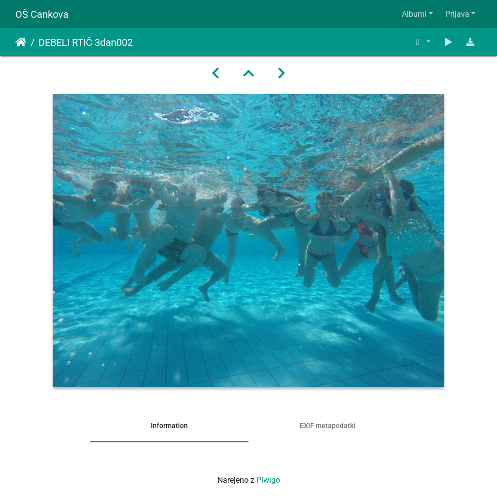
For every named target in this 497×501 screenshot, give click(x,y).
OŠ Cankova (42, 14)
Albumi (414, 14)
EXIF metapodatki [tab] (327, 425)
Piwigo (268, 480)
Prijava (457, 14)
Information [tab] (169, 425)
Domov (21, 42)
